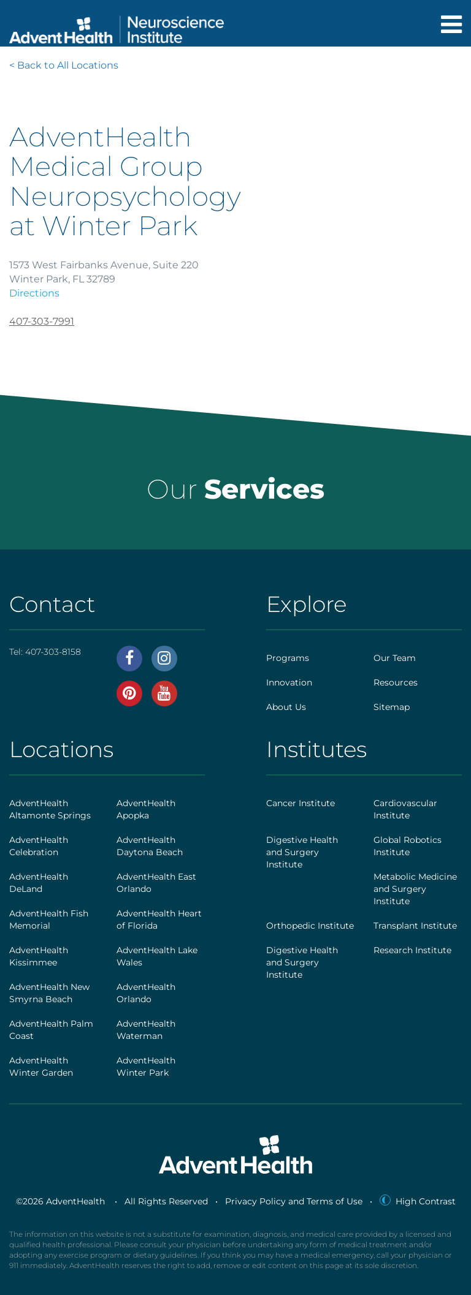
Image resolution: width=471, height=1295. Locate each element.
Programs (287, 657)
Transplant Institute (415, 925)
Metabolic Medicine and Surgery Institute (415, 889)
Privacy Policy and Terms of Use (293, 1201)
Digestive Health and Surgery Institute (302, 852)
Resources (395, 682)
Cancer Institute (300, 803)
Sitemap (391, 706)
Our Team (394, 657)
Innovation (289, 682)
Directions (34, 293)
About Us (286, 706)
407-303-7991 (41, 321)
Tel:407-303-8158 (45, 651)
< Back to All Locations (63, 65)
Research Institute (412, 950)
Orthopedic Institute (310, 925)
